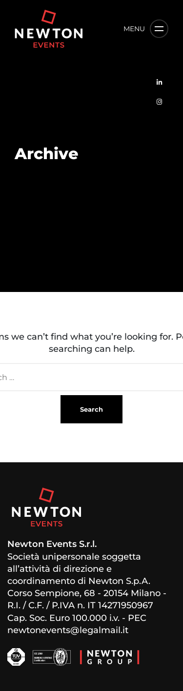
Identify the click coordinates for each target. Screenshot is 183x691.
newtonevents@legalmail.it (67, 630)
